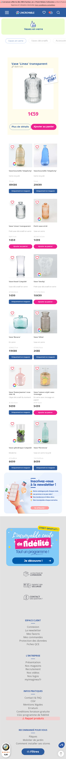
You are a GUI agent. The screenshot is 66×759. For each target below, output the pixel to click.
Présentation (33, 662)
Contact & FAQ (33, 697)
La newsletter (33, 630)
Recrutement (33, 669)
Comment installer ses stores (33, 743)
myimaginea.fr (33, 679)
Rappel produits (33, 718)
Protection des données (33, 640)
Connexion (33, 626)
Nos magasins (33, 665)
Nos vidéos (33, 672)
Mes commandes (33, 637)
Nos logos (33, 676)
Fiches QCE (33, 644)
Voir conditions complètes (45, 5)
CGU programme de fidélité (33, 714)
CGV (33, 701)
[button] (61, 745)
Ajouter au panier (44, 126)
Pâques (33, 736)
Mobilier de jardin (33, 740)
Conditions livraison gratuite (33, 711)
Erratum (33, 708)
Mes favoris (33, 633)
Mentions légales (33, 704)
